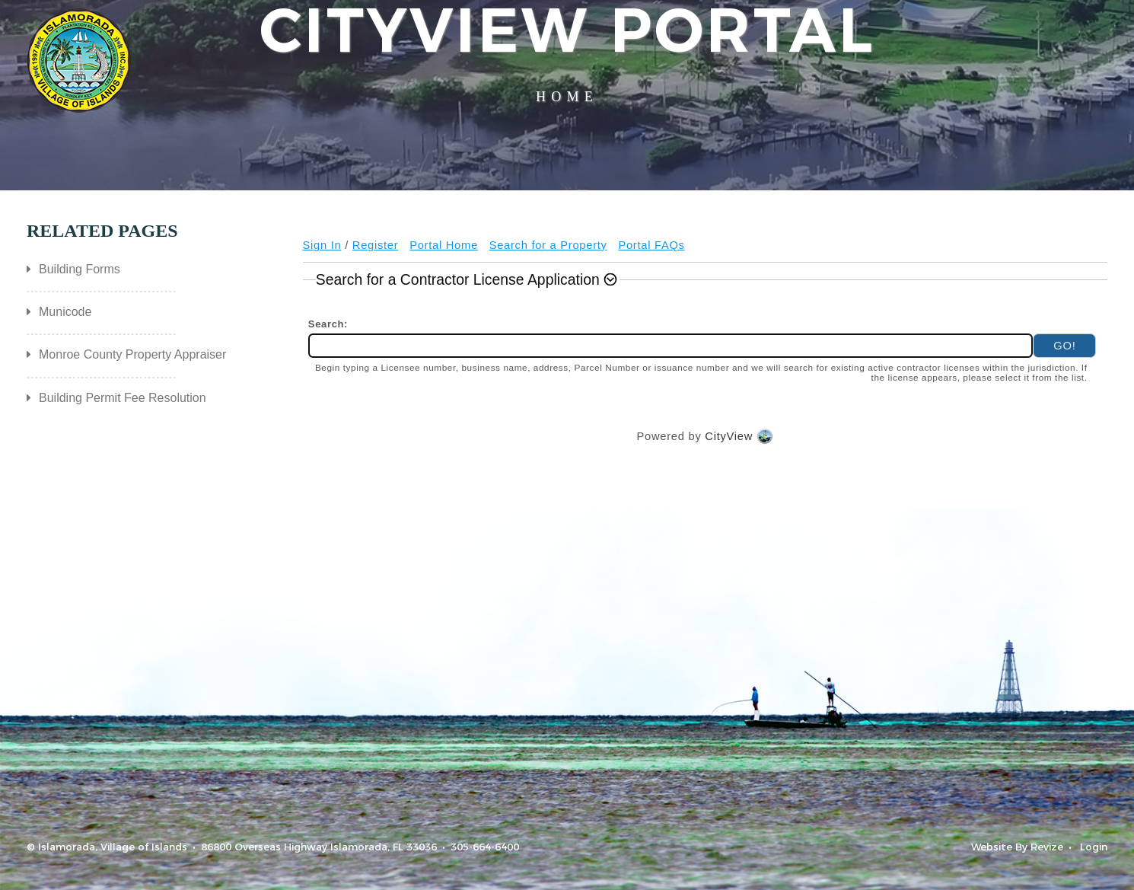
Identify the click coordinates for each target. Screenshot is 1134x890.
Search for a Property (548, 245)
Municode (65, 311)
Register (375, 245)
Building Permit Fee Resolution (122, 397)
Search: (330, 324)
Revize (1046, 847)
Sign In (322, 245)
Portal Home (443, 245)
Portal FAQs (651, 245)
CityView (729, 436)
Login (1093, 847)
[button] (468, 279)
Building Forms (79, 269)
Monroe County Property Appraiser (132, 354)
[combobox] (671, 346)
